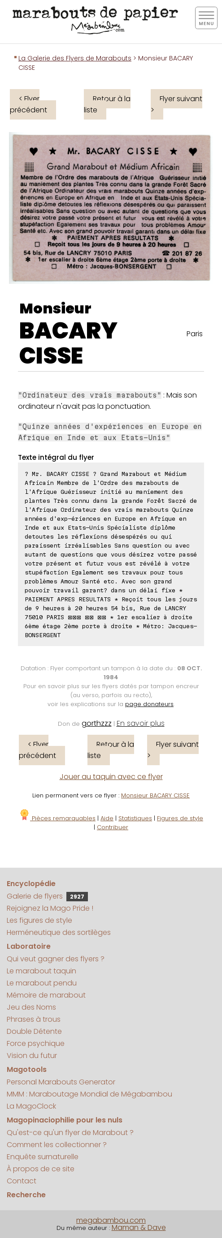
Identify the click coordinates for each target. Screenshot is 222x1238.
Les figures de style (39, 920)
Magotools (27, 1069)
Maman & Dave (139, 1227)
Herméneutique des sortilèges (59, 932)
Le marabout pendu (42, 983)
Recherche (26, 1195)
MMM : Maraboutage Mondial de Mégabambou (89, 1094)
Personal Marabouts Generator (61, 1082)
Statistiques (135, 818)
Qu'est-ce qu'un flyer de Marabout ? (70, 1132)
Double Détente (34, 1031)
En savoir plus (141, 723)
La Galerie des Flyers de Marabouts (74, 58)
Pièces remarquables (57, 818)
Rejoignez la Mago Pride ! (50, 908)
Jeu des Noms (31, 1007)
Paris (195, 334)
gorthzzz (97, 723)
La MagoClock (31, 1106)
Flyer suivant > (176, 104)
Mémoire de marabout (46, 995)
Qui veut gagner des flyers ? (55, 959)
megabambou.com (111, 1220)
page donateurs (149, 704)
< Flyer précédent (28, 104)
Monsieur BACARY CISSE (155, 795)
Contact (21, 1181)
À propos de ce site (40, 1169)
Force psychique (36, 1043)
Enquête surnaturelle (42, 1157)
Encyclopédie (31, 883)
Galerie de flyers (47, 896)
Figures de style (180, 818)
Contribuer (112, 827)
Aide (106, 818)
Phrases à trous (34, 1019)
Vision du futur (32, 1055)
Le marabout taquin (41, 971)
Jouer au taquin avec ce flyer (111, 776)
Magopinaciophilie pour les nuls (64, 1120)
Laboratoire (29, 946)
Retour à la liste (107, 104)
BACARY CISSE (68, 343)
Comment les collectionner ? (57, 1144)
